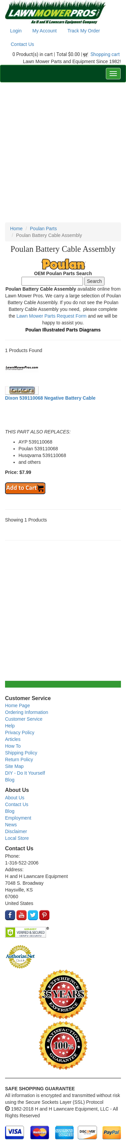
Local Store (17, 838)
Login (16, 30)
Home (16, 228)
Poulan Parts (43, 228)
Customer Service (23, 719)
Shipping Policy (21, 752)
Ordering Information (26, 712)
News (11, 824)
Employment (18, 818)
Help (10, 725)
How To (12, 746)
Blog (9, 779)
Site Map (14, 766)
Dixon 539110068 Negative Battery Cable (50, 398)
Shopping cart (105, 54)
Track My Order (84, 30)
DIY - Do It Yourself (25, 773)
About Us (15, 797)
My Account (44, 30)
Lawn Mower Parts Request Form (51, 316)
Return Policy (19, 759)
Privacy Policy (19, 732)
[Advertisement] (63, 152)
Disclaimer (16, 831)
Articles (12, 739)
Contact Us (22, 44)
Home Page (17, 705)
